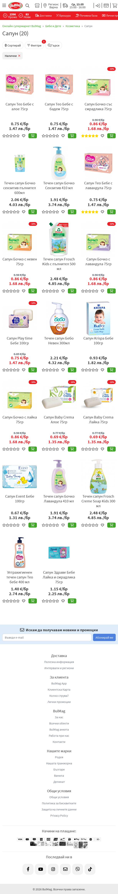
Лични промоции (59, 702)
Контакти (59, 742)
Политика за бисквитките (59, 803)
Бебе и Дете (53, 26)
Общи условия (59, 797)
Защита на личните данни (59, 809)
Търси (53, 45)
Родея (59, 757)
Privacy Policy (59, 815)
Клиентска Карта (59, 689)
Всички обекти (59, 723)
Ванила (59, 775)
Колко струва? (59, 696)
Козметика (73, 26)
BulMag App (59, 683)
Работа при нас (59, 735)
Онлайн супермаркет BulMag (21, 26)
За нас (59, 717)
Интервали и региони (59, 668)
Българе (59, 769)
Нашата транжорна (59, 763)
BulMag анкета (59, 729)
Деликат (59, 782)
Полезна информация (59, 662)
